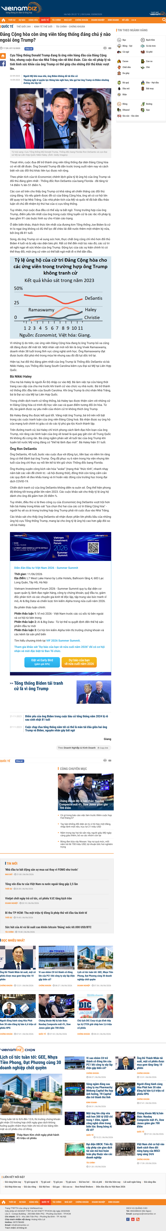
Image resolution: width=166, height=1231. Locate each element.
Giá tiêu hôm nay (113, 1182)
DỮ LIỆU (125, 20)
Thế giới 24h (24, 26)
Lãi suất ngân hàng (132, 1182)
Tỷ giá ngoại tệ (31, 1182)
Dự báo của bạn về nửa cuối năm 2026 (79, 662)
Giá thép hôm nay (13, 1187)
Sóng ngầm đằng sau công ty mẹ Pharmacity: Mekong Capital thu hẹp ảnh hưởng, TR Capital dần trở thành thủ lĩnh (99, 1090)
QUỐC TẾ (45, 20)
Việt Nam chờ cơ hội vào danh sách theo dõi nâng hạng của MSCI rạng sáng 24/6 (150, 1149)
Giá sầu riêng (30, 1187)
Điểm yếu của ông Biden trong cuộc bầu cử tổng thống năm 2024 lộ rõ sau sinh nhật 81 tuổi (66, 718)
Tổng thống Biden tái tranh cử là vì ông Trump (38, 685)
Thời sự (8, 889)
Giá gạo (56, 1187)
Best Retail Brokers (84, 1187)
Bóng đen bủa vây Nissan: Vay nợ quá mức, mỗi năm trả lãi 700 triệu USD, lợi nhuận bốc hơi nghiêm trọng (86, 844)
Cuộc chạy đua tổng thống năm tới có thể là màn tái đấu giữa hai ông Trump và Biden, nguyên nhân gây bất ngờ (66, 729)
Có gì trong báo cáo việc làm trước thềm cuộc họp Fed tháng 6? (86, 816)
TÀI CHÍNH (56, 20)
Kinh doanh (91, 1102)
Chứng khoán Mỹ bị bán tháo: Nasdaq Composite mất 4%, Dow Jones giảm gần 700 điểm (84, 804)
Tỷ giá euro (71, 1182)
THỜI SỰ (11, 20)
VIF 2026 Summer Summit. (63, 640)
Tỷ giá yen (58, 1182)
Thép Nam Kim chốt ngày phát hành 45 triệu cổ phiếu (38, 1136)
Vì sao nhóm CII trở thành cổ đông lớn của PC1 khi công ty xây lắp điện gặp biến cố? (57, 976)
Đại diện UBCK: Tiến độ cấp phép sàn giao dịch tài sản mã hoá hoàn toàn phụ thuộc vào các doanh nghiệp (99, 1151)
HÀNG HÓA (33, 20)
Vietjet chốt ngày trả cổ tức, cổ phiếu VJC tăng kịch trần (38, 898)
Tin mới (11, 863)
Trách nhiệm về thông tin (16, 1228)
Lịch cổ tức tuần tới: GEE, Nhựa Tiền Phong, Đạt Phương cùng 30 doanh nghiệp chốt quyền (95, 976)
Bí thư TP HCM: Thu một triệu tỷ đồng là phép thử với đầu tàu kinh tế (46, 913)
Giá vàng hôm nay (13, 1182)
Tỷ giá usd (45, 1182)
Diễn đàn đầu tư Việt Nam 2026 (110, 1187)
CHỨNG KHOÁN (81, 20)
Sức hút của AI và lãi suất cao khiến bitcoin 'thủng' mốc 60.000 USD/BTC (48, 927)
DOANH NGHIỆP (97, 20)
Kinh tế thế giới (43, 26)
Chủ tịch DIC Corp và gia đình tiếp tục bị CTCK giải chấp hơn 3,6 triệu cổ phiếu (94, 1024)
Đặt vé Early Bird (42, 662)
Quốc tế (7, 26)
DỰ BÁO (22, 20)
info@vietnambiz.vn (20, 1225)
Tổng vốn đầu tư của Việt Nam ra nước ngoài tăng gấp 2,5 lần (41, 884)
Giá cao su (67, 1187)
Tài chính (9, 932)
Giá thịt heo (44, 1187)
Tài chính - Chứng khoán (70, 26)
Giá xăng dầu (150, 1182)
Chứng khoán (6, 985)
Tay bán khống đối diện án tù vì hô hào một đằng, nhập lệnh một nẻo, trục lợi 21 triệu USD (85, 825)
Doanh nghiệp (11, 903)
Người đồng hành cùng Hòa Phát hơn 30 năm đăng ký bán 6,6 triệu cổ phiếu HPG (18, 1024)
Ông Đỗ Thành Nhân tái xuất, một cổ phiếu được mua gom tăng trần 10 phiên (18, 976)
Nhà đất (9, 874)
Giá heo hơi (84, 1182)
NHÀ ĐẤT (68, 20)
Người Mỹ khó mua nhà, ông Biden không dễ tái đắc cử (51, 76)
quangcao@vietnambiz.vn (144, 1214)
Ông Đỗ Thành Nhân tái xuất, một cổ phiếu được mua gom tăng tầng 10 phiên (150, 1063)
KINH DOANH (113, 20)
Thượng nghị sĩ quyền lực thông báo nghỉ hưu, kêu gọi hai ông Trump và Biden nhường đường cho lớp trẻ (66, 82)
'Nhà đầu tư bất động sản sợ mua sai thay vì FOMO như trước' (41, 869)
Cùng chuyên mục (73, 769)
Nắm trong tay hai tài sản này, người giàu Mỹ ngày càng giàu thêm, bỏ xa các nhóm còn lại (86, 834)
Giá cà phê (97, 1182)
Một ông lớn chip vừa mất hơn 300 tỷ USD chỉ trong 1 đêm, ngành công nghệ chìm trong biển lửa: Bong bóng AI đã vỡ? (99, 1122)
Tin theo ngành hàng (133, 30)
